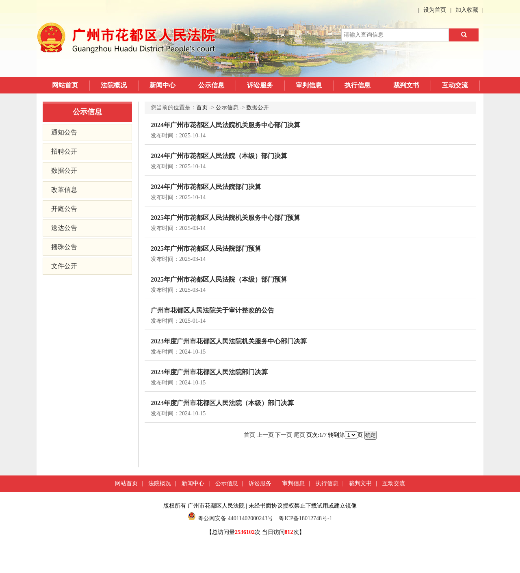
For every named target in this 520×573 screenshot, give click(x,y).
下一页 (283, 435)
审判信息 (309, 85)
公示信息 (211, 85)
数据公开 (64, 170)
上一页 (265, 435)
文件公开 (64, 266)
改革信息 (64, 189)
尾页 (299, 435)
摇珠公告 (64, 246)
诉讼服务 (260, 85)
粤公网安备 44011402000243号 (230, 518)
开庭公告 (64, 208)
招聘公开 (64, 151)
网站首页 (65, 85)
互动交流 (455, 85)
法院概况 (114, 85)
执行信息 (357, 85)
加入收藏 (466, 10)
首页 (202, 107)
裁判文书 (406, 85)
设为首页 (434, 10)
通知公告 (64, 132)
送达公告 (64, 227)
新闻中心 (163, 85)
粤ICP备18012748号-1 (305, 518)
